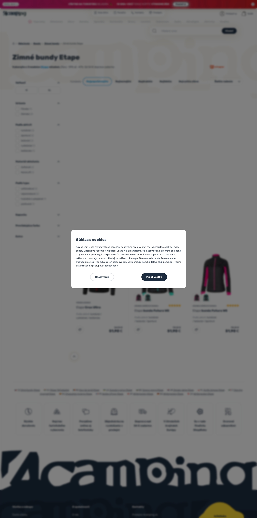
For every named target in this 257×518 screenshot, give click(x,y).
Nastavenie (102, 277)
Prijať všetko (154, 277)
